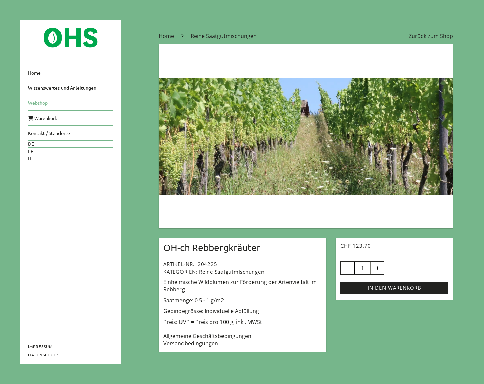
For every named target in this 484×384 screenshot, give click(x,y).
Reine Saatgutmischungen (231, 271)
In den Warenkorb (394, 287)
